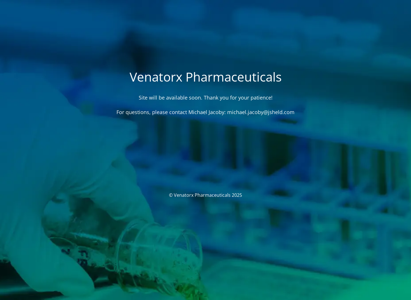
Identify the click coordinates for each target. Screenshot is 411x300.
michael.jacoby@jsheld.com (261, 112)
